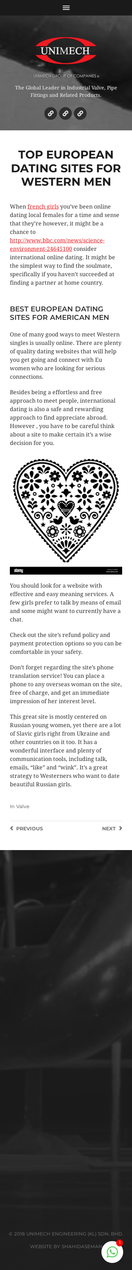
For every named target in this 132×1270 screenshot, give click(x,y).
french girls (43, 206)
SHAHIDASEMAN (82, 1246)
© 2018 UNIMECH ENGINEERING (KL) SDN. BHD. (66, 1234)
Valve (23, 806)
